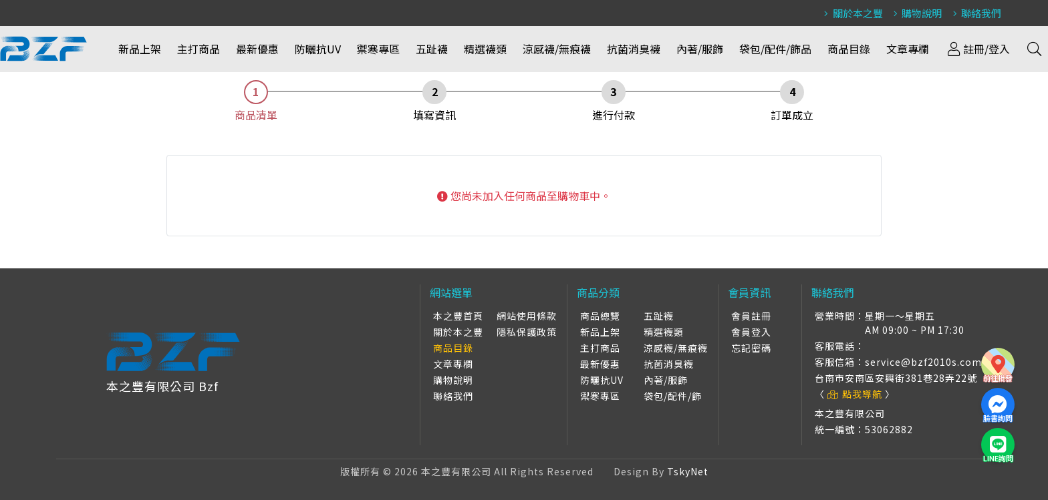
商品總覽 (600, 315)
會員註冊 (751, 315)
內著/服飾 (699, 49)
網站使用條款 (527, 315)
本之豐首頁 (458, 315)
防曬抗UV (318, 49)
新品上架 (139, 49)
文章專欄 (907, 49)
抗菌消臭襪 (633, 49)
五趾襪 (432, 49)
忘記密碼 (751, 347)
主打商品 (198, 49)
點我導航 (854, 394)
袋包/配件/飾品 (775, 49)
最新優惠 (257, 49)
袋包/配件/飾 (673, 396)
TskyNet (687, 471)
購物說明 (916, 13)
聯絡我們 (974, 13)
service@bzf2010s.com (923, 361)
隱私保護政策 (527, 331)
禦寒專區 (378, 49)
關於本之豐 (851, 13)
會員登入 (751, 331)
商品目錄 (848, 49)
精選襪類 (485, 49)
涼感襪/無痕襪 (557, 49)
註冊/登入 (977, 49)
